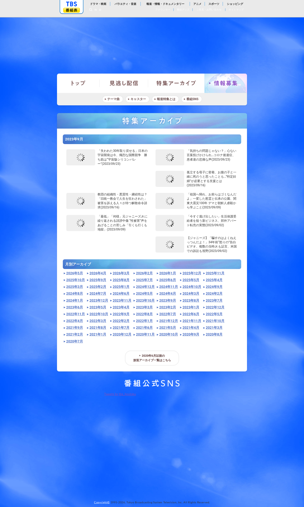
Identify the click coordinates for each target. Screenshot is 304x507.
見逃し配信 (124, 83)
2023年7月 (214, 300)
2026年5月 (74, 273)
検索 (98, 9)
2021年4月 (191, 328)
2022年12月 (215, 307)
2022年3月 (98, 321)
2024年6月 (121, 294)
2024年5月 (144, 294)
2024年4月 (167, 294)
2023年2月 (167, 307)
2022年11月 (75, 314)
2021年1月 (98, 334)
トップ (78, 83)
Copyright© (102, 502)
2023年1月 (191, 307)
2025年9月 (98, 280)
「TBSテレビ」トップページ (71, 4)
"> (80, 157)
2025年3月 (74, 287)
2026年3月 (121, 273)
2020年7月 (74, 341)
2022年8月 (144, 314)
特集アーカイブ (176, 83)
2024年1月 (74, 300)
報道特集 (152, 43)
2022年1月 (144, 321)
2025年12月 (192, 273)
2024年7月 (98, 294)
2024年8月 (74, 294)
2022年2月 (121, 321)
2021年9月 (74, 328)
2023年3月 (144, 307)
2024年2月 (214, 294)
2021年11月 (192, 321)
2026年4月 (98, 273)
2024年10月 (192, 287)
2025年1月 (121, 287)
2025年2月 (98, 287)
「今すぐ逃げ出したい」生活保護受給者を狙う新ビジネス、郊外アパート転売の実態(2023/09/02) (211, 221)
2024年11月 (168, 287)
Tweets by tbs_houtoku (120, 394)
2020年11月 (145, 334)
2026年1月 (167, 273)
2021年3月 (214, 328)
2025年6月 (167, 280)
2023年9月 (167, 300)
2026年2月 (144, 273)
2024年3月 (191, 294)
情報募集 (225, 83)
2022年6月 (191, 314)
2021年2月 (74, 334)
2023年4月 (121, 307)
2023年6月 (74, 307)
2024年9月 (214, 287)
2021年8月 (98, 328)
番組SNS (192, 99)
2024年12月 (145, 287)
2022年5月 (214, 314)
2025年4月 (214, 280)
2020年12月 (122, 334)
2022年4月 (74, 321)
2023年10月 (145, 300)
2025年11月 (215, 273)
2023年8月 (191, 300)
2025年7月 (144, 280)
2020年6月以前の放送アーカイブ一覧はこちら (152, 358)
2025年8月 (121, 280)
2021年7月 (121, 328)
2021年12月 (168, 321)
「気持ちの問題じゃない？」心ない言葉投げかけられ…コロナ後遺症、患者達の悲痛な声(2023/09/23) (211, 155)
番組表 (71, 10)
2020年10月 (168, 334)
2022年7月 (167, 314)
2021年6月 (144, 328)
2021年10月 (215, 321)
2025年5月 (191, 280)
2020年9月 (191, 334)
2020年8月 (214, 334)
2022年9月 (121, 314)
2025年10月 (75, 280)
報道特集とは (166, 99)
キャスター (138, 99)
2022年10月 (99, 314)
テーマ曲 (113, 99)
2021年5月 (167, 328)
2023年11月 (122, 300)
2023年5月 (98, 307)
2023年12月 (99, 300)
